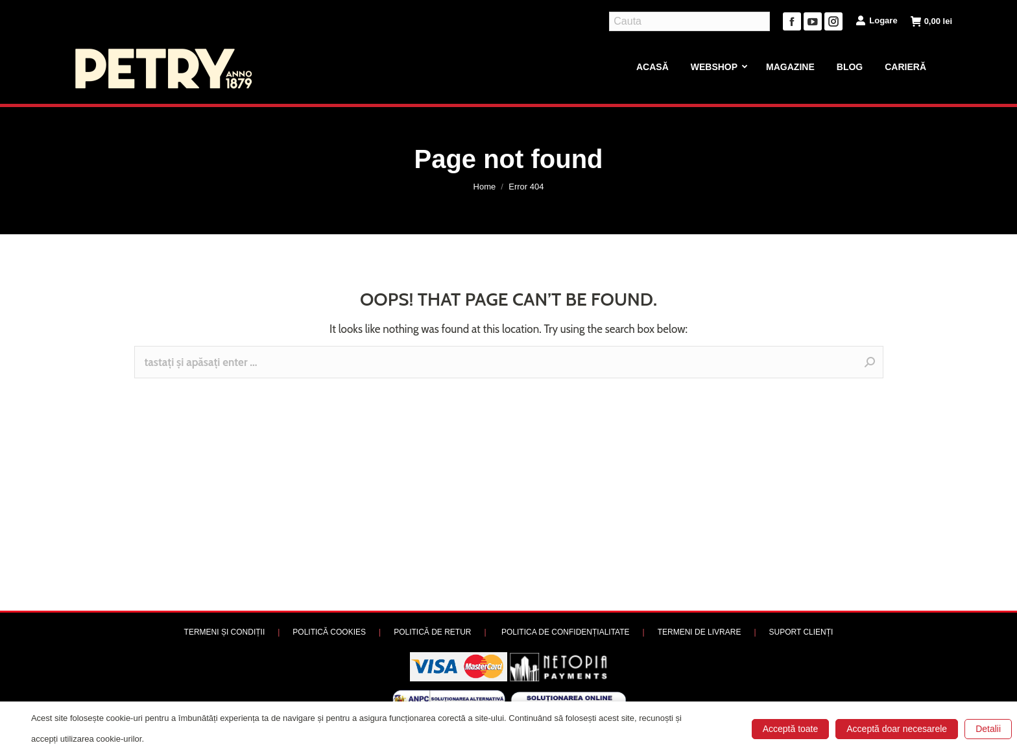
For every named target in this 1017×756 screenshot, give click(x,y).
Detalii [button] (988, 729)
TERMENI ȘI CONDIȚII (224, 632)
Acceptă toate (791, 729)
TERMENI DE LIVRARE (699, 632)
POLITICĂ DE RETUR (432, 632)
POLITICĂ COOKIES (329, 632)
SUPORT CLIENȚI (801, 632)
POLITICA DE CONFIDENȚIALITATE (565, 632)
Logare (876, 20)
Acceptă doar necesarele (896, 729)
